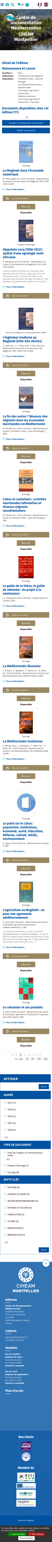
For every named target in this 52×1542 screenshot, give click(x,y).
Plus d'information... (16, 189)
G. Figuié (7, 843)
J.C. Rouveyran (9, 598)
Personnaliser (26, 1538)
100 (38, 1058)
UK (45, 3)
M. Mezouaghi (9, 178)
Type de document (17, 1145)
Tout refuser (36, 1534)
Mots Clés (11, 1179)
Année (8, 1095)
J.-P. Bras (20, 345)
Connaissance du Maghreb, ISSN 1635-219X (22, 349)
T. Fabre (29, 670)
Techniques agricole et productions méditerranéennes (28, 93)
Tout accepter (17, 1534)
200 (45, 1058)
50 (33, 1058)
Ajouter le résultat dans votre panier (26, 122)
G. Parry (6, 1011)
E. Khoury (7, 670)
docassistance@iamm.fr (16, 1337)
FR (39, 3)
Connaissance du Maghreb (30, 76)
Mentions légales (26, 1520)
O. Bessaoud (8, 261)
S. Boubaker (23, 745)
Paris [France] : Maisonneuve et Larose (24, 347)
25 (27, 1058)
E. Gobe (6, 345)
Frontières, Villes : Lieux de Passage (27, 431)
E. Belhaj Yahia (10, 745)
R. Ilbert (42, 670)
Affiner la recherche (26, 130)
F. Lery (6, 922)
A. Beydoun (18, 670)
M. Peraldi (7, 428)
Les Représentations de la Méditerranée (26, 674)
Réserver (26, 206)
